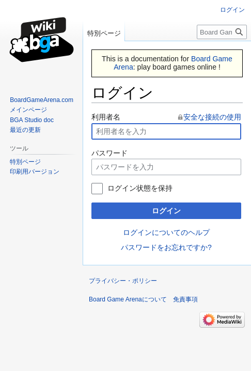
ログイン (166, 211)
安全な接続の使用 (212, 117)
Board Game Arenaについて (128, 299)
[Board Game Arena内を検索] (222, 32)
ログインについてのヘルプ (166, 232)
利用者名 (105, 117)
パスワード (109, 153)
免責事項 (185, 299)
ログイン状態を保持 (139, 188)
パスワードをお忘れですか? (166, 247)
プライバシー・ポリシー (123, 280)
